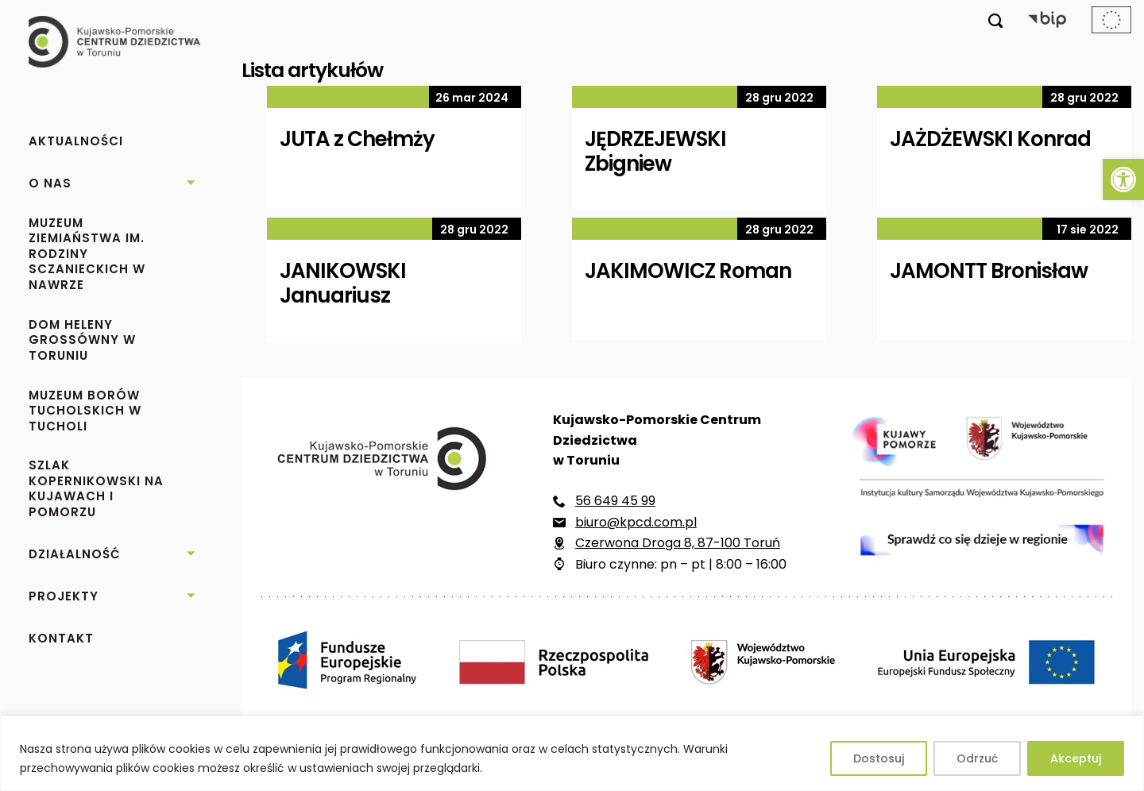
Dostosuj (878, 758)
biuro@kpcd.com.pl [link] (636, 522)
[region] (572, 753)
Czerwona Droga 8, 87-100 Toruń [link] (677, 543)
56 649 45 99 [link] (615, 501)
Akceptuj (1075, 758)
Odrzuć (977, 758)
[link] (1123, 179)
